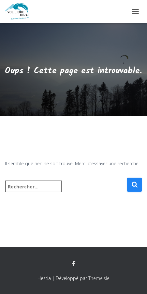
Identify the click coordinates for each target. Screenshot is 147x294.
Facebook (74, 264)
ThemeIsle (99, 278)
